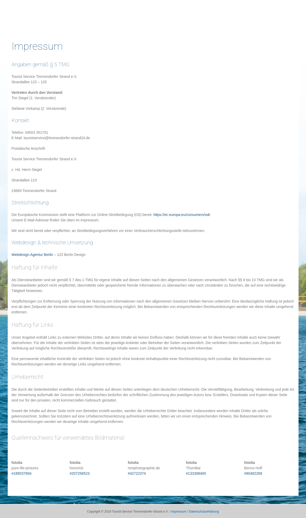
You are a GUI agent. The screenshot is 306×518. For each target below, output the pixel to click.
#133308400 (196, 473)
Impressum (178, 511)
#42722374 (137, 473)
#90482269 (253, 473)
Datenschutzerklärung (204, 511)
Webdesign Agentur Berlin (32, 255)
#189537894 (22, 473)
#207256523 (80, 473)
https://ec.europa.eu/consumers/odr (181, 215)
